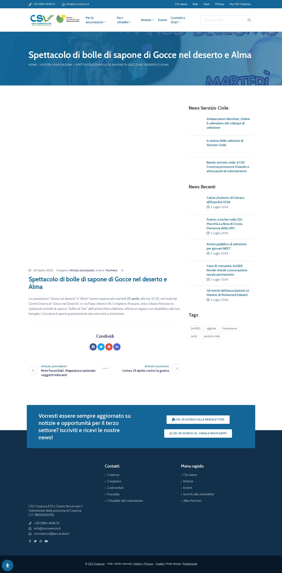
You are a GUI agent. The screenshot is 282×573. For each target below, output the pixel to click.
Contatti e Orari (178, 20)
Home (33, 65)
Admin (138, 564)
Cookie (160, 564)
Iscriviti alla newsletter (198, 494)
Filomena (111, 270)
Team (206, 4)
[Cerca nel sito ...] (222, 20)
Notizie (147, 20)
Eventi (162, 20)
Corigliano (114, 481)
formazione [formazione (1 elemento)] (229, 328)
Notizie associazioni (56, 65)
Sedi (195, 4)
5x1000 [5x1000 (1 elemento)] (195, 328)
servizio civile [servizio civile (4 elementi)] (212, 336)
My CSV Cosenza (240, 4)
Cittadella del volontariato (125, 501)
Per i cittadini (124, 20)
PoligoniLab (190, 564)
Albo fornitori (192, 501)
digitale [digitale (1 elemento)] (211, 328)
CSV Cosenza (96, 564)
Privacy (219, 4)
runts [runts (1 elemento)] (194, 336)
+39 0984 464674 (44, 4)
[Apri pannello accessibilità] (7, 565)
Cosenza (113, 475)
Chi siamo (181, 4)
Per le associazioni (96, 20)
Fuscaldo (113, 494)
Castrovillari (115, 488)
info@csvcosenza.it (77, 4)
